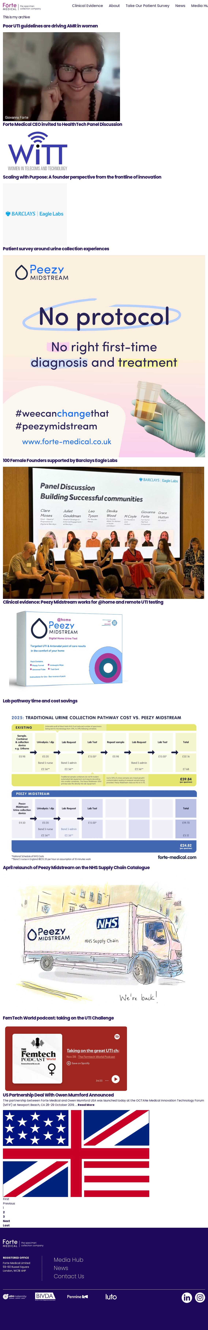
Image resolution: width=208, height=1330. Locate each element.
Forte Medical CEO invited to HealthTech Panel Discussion (62, 124)
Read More (86, 1105)
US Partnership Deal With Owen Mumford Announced (58, 1095)
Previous (9, 1203)
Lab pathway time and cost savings (40, 701)
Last (6, 1225)
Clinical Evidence (87, 5)
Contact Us (69, 1276)
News (180, 5)
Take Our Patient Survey (147, 5)
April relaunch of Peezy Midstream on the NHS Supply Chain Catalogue (76, 868)
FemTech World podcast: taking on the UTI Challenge (58, 1018)
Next (6, 1221)
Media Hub (68, 1260)
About (114, 5)
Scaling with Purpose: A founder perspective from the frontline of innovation (82, 177)
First (6, 1199)
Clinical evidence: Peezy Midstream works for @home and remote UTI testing (83, 602)
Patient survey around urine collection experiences (56, 249)
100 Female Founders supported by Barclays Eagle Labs (60, 460)
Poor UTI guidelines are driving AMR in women (50, 26)
